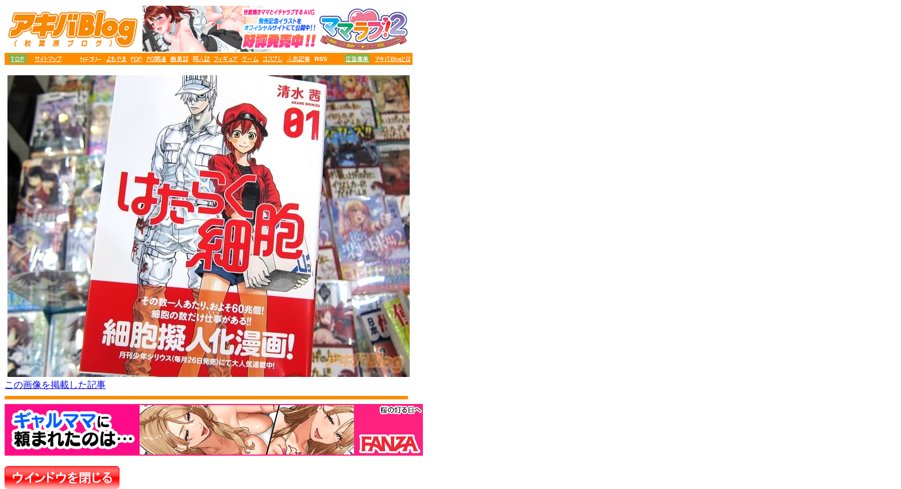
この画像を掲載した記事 (55, 385)
